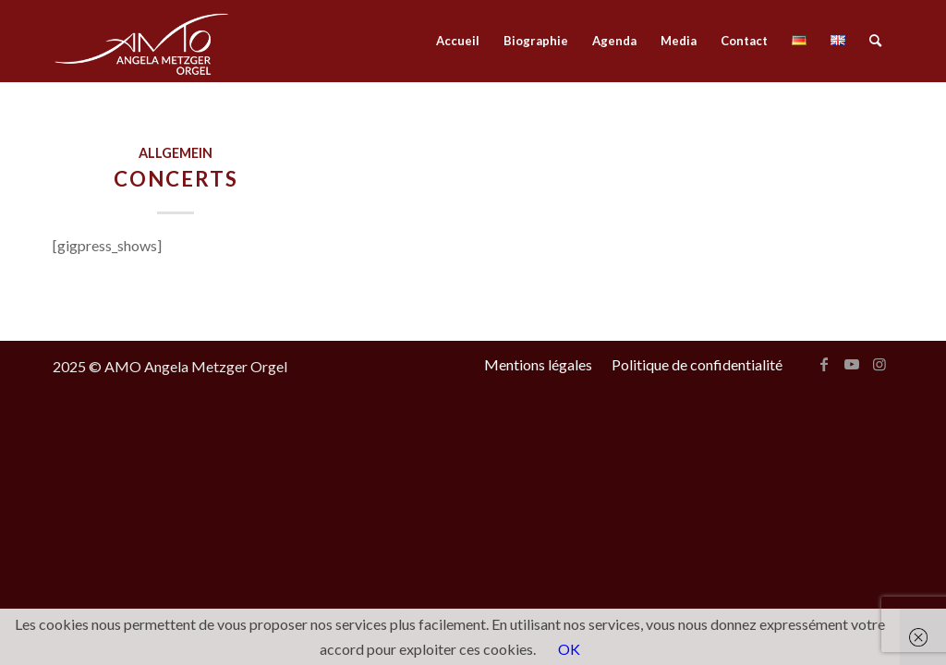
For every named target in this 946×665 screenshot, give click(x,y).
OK (569, 649)
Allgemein (175, 153)
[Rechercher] (875, 40)
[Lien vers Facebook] (824, 364)
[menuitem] (457, 40)
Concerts (176, 178)
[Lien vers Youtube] (852, 364)
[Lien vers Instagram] (879, 364)
